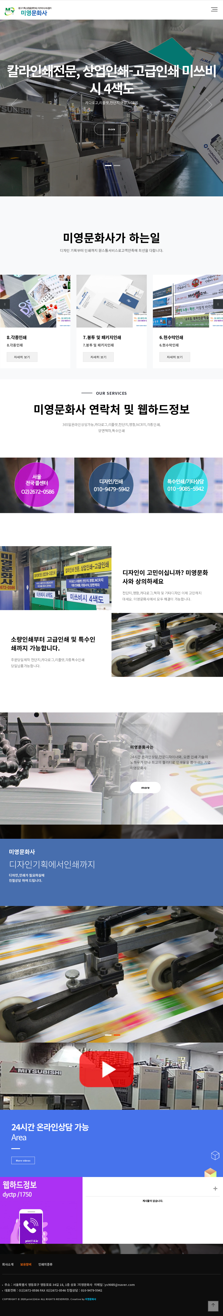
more (111, 129)
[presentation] (5, 304)
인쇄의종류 (45, 1264)
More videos (23, 1160)
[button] (108, 165)
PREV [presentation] (14, 105)
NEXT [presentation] (208, 105)
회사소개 (8, 1264)
